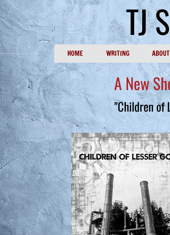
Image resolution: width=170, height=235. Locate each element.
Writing (117, 53)
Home (75, 53)
